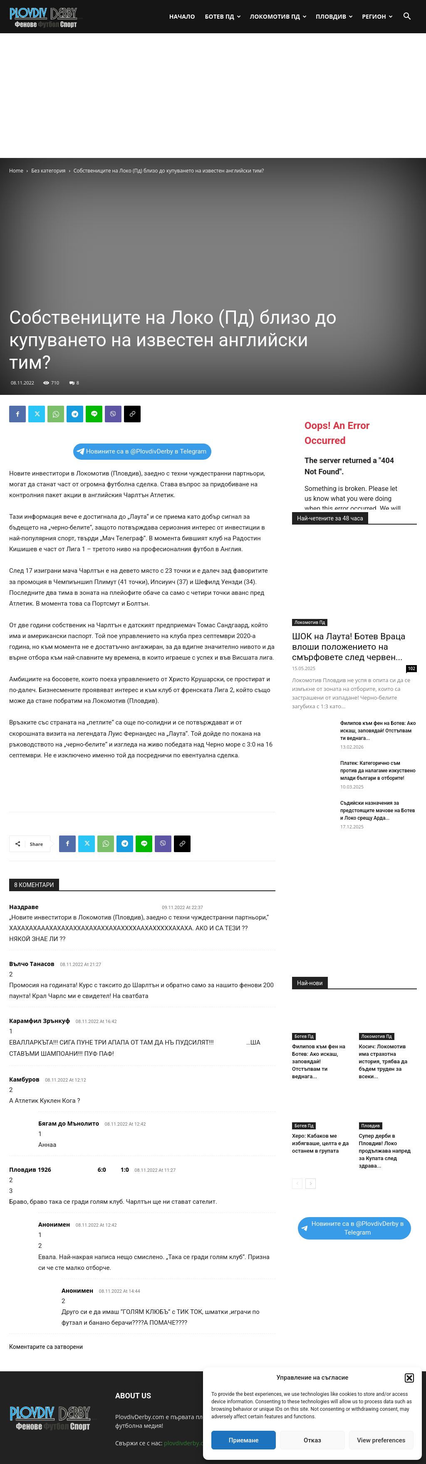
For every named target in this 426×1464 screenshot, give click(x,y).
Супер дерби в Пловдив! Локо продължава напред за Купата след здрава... (385, 1151)
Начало (182, 16)
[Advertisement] (213, 95)
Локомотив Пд (278, 16)
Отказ (312, 1440)
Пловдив (334, 16)
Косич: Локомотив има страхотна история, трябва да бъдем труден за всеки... (383, 1061)
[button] (409, 1378)
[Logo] (46, 16)
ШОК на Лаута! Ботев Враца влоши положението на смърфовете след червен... (349, 646)
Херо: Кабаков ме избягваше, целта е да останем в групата (320, 1143)
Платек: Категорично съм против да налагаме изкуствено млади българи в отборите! (378, 770)
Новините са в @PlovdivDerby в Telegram (142, 451)
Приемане (244, 1440)
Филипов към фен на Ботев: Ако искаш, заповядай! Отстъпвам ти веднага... (378, 730)
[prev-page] (297, 1183)
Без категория (48, 170)
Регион (377, 16)
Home (16, 170)
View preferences (381, 1440)
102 (411, 668)
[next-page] (310, 1183)
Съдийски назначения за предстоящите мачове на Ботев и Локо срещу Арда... (377, 810)
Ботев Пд (223, 16)
